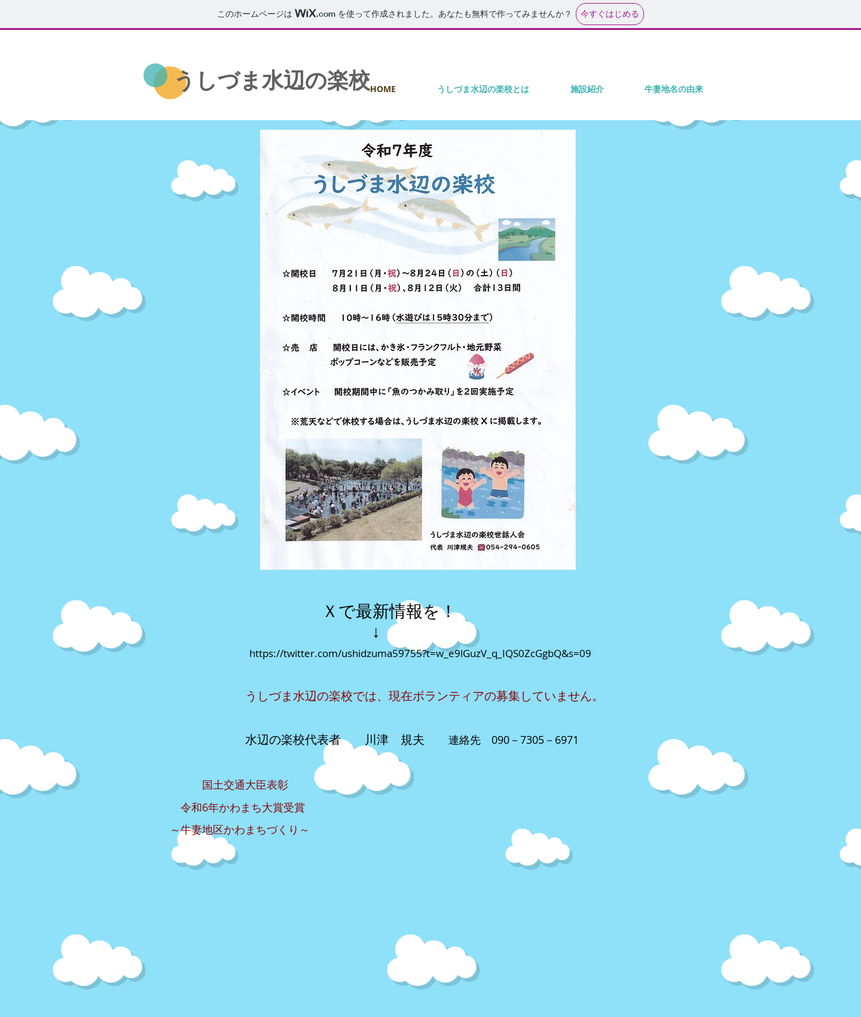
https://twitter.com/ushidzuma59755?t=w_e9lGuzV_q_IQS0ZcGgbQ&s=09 (420, 653)
